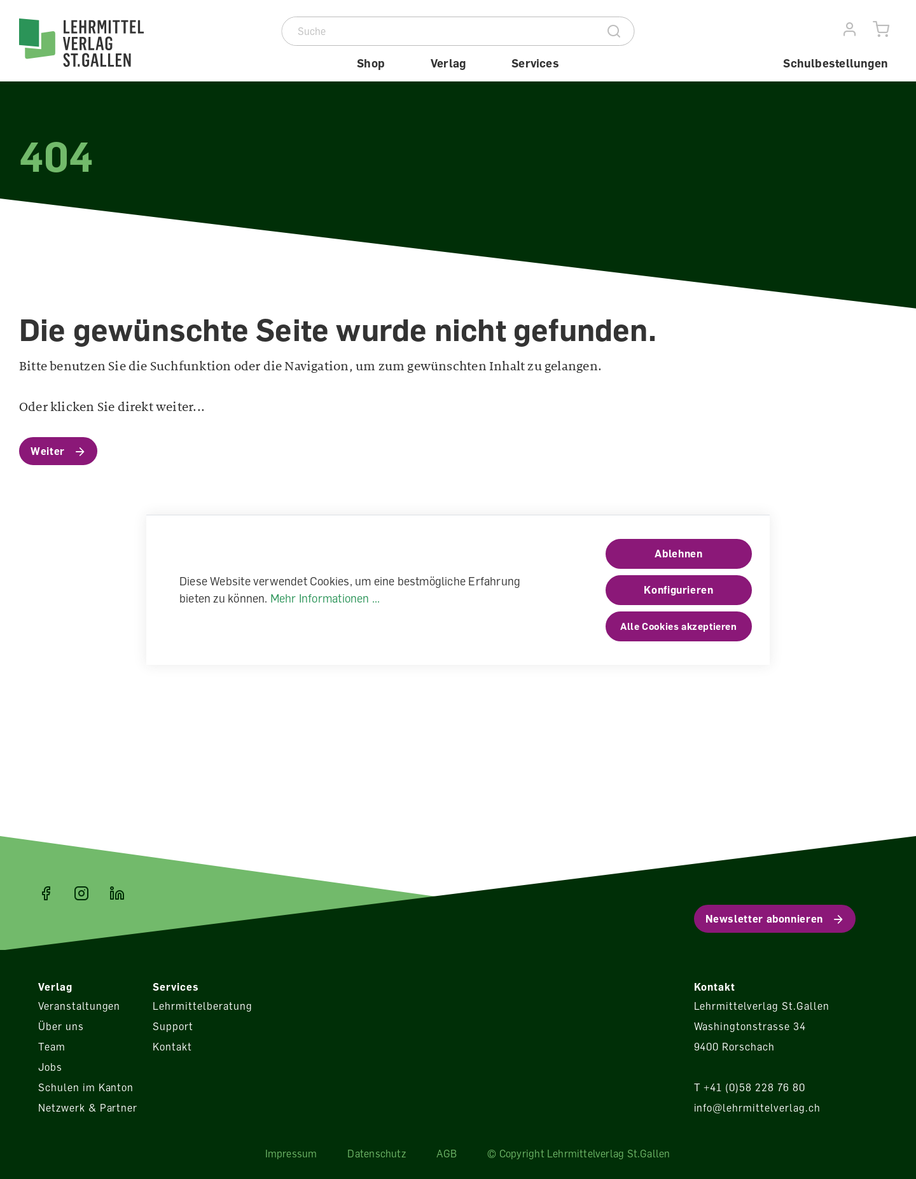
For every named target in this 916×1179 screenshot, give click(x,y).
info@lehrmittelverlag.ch (757, 1107)
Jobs (50, 1067)
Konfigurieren (678, 589)
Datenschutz (376, 1153)
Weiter (48, 451)
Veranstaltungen (79, 1006)
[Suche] (438, 31)
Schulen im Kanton (86, 1087)
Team (52, 1046)
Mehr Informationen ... (325, 598)
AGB (446, 1153)
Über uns (61, 1026)
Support (173, 1026)
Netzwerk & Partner (87, 1107)
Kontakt (172, 1046)
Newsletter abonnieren (764, 918)
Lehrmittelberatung (202, 1006)
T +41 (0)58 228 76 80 (749, 1087)
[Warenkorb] (881, 30)
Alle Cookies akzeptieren (678, 626)
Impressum (291, 1153)
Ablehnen (678, 553)
